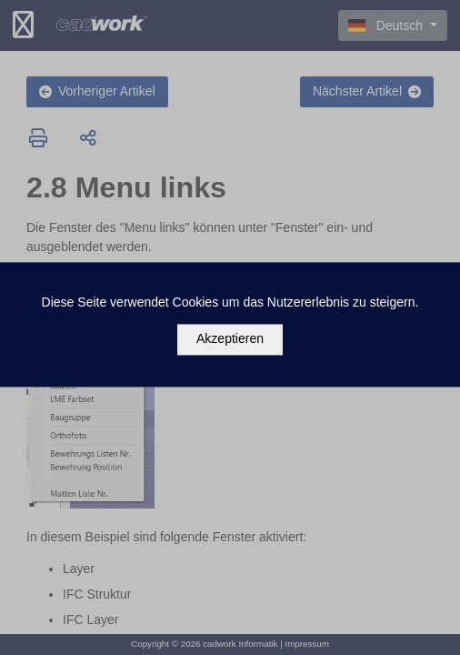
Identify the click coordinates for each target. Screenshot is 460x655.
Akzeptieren (230, 339)
